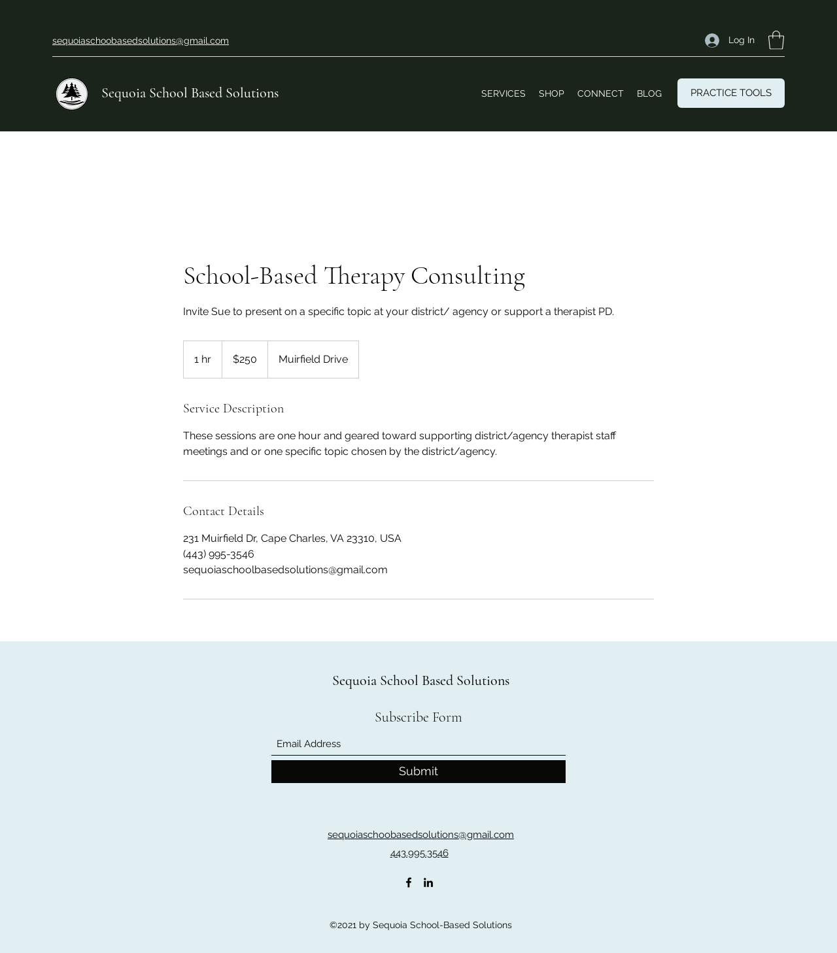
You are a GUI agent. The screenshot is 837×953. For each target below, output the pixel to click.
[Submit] (418, 771)
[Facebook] (408, 882)
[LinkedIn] (428, 882)
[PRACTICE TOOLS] (731, 93)
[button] (776, 40)
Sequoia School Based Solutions (190, 92)
